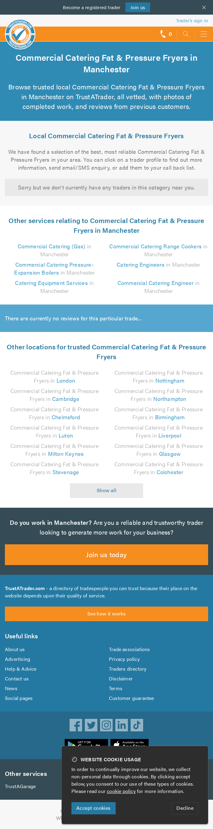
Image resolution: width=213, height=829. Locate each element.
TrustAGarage (20, 786)
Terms (116, 688)
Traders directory (128, 668)
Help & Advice (20, 668)
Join (137, 7)
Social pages (19, 698)
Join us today (106, 554)
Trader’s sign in (192, 20)
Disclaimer (120, 678)
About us (15, 649)
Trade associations (130, 649)
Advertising (17, 658)
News (11, 688)
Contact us (17, 678)
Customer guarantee (131, 698)
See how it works (106, 613)
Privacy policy (124, 658)
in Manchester (158, 264)
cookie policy (122, 791)
